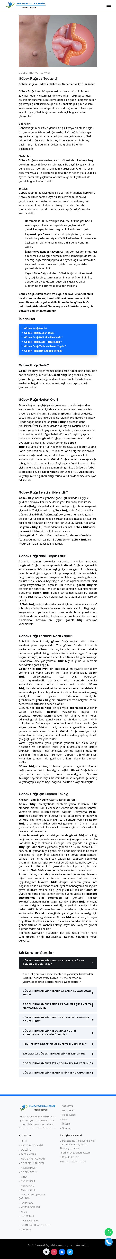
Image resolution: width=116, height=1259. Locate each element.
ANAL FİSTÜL (28, 1190)
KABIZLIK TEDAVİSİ (32, 1145)
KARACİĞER (27, 1216)
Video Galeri (69, 1114)
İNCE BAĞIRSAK (30, 1220)
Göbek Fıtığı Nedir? (35, 328)
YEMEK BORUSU (30, 1207)
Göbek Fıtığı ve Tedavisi (38, 78)
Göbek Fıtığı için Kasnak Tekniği (43, 350)
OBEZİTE (26, 1149)
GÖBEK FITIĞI (29, 1172)
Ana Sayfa (67, 1105)
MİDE (24, 1211)
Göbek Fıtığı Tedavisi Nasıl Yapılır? (45, 346)
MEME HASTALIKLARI (33, 1158)
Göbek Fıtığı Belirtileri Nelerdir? (43, 337)
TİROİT (25, 1176)
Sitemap (66, 1128)
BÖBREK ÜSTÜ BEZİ (32, 1163)
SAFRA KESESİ (28, 1154)
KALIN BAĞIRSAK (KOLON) (36, 1224)
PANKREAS (27, 1202)
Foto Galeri (68, 1110)
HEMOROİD (27, 1185)
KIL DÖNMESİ (28, 1167)
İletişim (66, 1123)
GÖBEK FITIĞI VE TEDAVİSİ (34, 72)
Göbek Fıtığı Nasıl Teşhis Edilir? (43, 341)
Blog (64, 1119)
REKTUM (26, 1229)
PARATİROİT (28, 1181)
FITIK (24, 1140)
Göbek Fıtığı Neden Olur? (39, 332)
